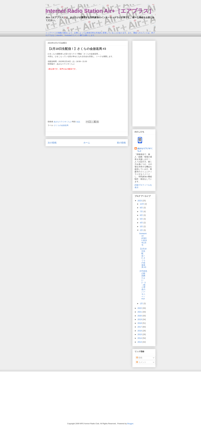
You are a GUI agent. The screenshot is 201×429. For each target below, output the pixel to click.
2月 (141, 230)
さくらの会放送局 (61, 125)
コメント (141, 362)
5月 (141, 219)
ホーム (86, 142)
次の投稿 (52, 142)
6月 (141, 215)
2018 (140, 323)
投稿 (139, 358)
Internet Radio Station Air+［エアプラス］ (99, 11)
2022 (140, 308)
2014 (140, 338)
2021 (140, 312)
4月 (141, 223)
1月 (141, 303)
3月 (141, 226)
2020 (140, 316)
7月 (141, 211)
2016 (140, 331)
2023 (140, 201)
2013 (140, 342)
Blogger (130, 424)
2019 (140, 319)
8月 (141, 208)
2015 (140, 334)
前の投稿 (121, 142)
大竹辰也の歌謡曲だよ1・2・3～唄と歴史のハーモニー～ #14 (143, 285)
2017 (140, 327)
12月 (142, 204)
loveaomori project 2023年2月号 (143, 239)
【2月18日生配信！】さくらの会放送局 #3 (142, 258)
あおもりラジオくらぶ (145, 149)
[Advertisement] (144, 83)
